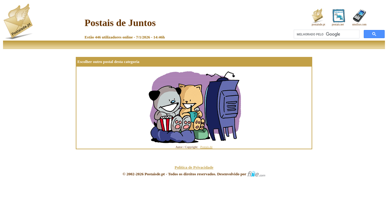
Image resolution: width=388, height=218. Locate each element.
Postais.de (206, 147)
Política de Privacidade (194, 167)
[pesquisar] (326, 34)
